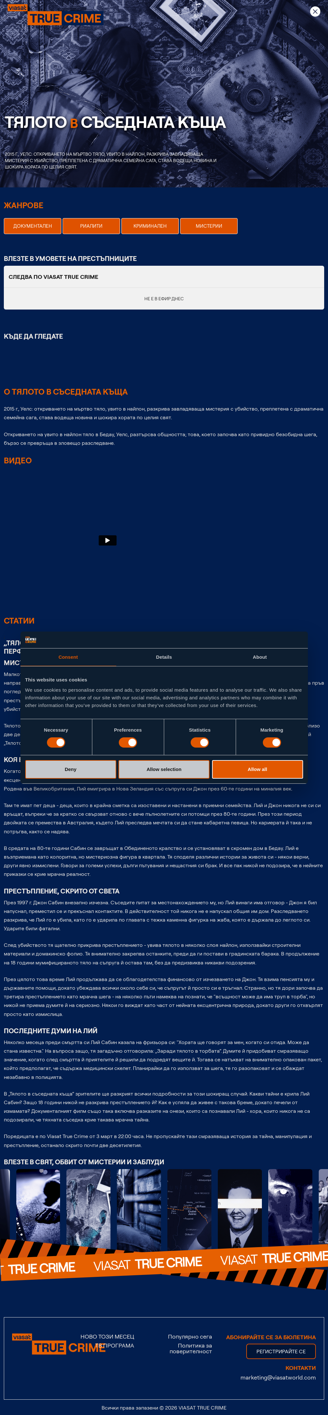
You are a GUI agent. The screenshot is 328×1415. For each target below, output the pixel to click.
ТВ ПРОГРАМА (114, 1345)
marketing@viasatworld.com (278, 1377)
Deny (71, 769)
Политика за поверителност (191, 1348)
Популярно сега (190, 1336)
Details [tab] (164, 657)
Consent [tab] (68, 657)
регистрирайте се (281, 1351)
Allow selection (164, 769)
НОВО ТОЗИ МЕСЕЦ (107, 1336)
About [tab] (260, 657)
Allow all (257, 769)
